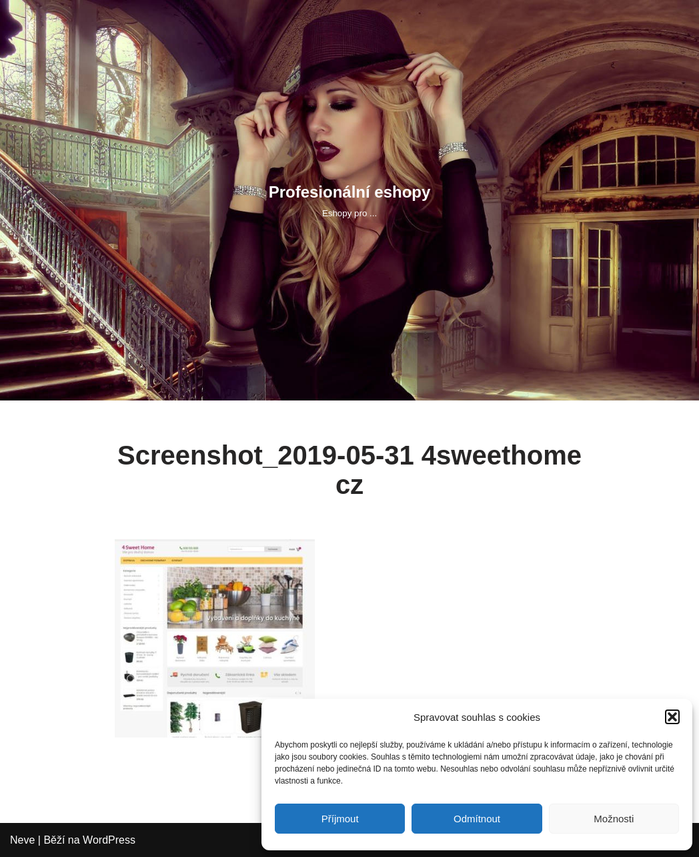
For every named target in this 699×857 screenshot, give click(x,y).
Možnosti (614, 818)
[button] (672, 717)
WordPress (109, 840)
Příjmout (340, 818)
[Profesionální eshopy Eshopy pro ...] (350, 200)
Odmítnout (477, 818)
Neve (22, 840)
